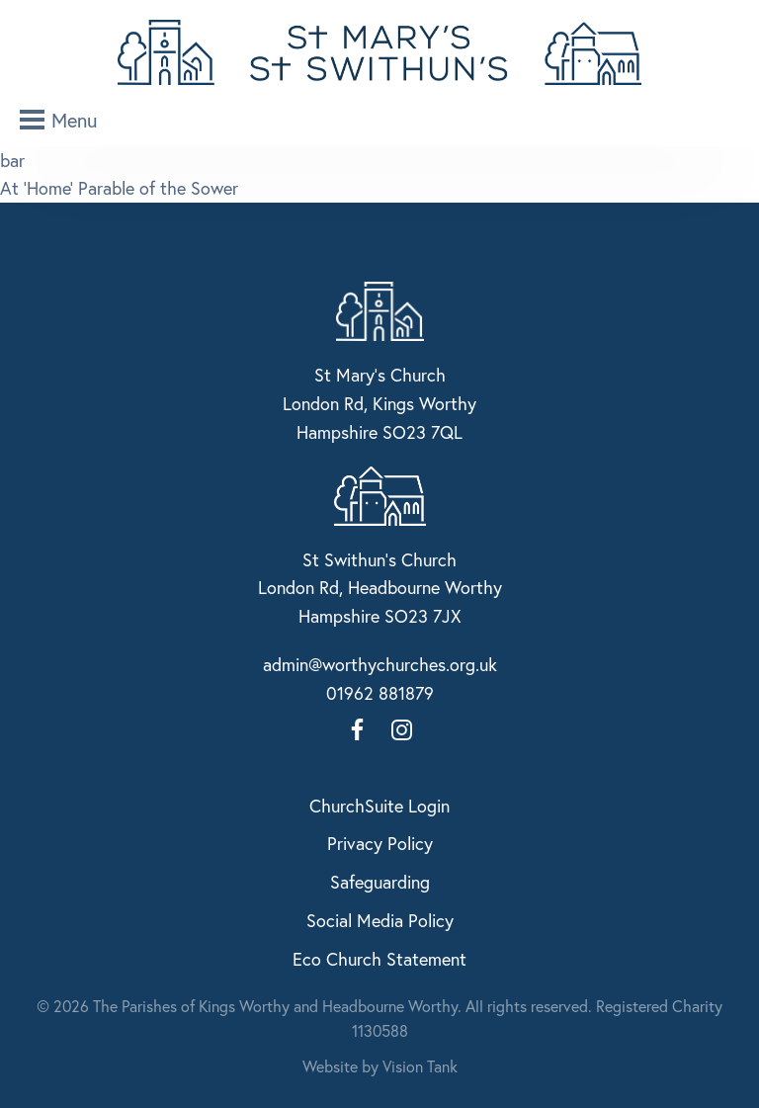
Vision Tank (420, 1066)
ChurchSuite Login (379, 805)
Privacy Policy (380, 843)
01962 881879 (380, 693)
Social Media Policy (380, 920)
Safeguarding (380, 882)
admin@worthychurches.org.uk (380, 664)
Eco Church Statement (379, 959)
